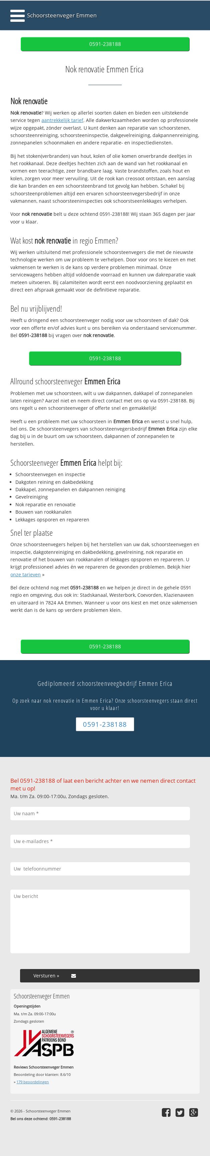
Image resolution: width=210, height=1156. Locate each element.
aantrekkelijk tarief (62, 120)
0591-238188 (105, 44)
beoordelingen (32, 1081)
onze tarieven (25, 574)
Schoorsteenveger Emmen (62, 15)
